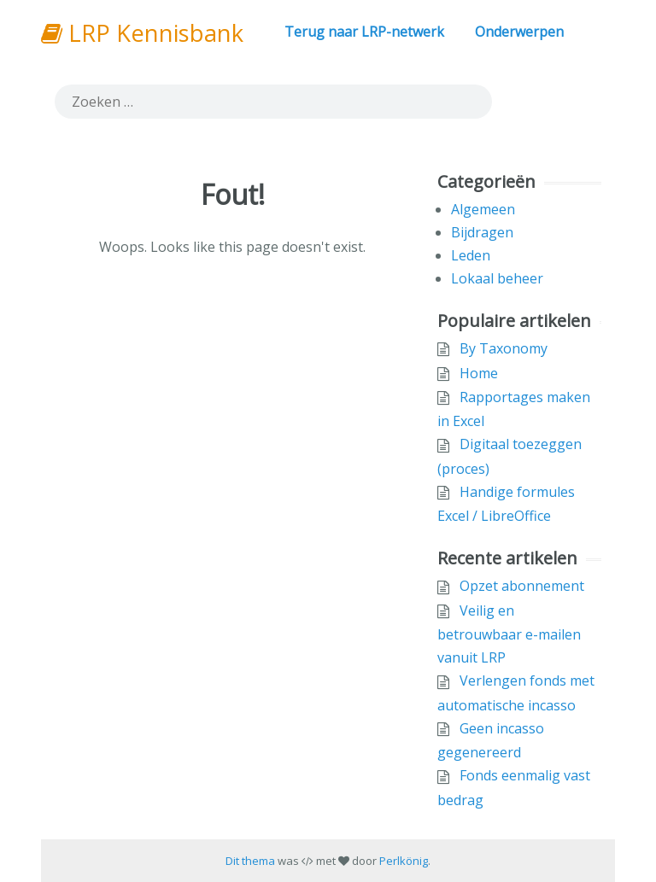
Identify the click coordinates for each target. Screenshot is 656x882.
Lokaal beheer (497, 278)
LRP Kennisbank (142, 33)
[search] (273, 102)
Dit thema (250, 860)
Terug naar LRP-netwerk (364, 31)
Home (479, 373)
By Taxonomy (504, 348)
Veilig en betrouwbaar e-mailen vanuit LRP (509, 634)
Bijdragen (482, 232)
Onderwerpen (519, 31)
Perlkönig (403, 860)
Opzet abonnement (522, 585)
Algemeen (483, 209)
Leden (470, 255)
